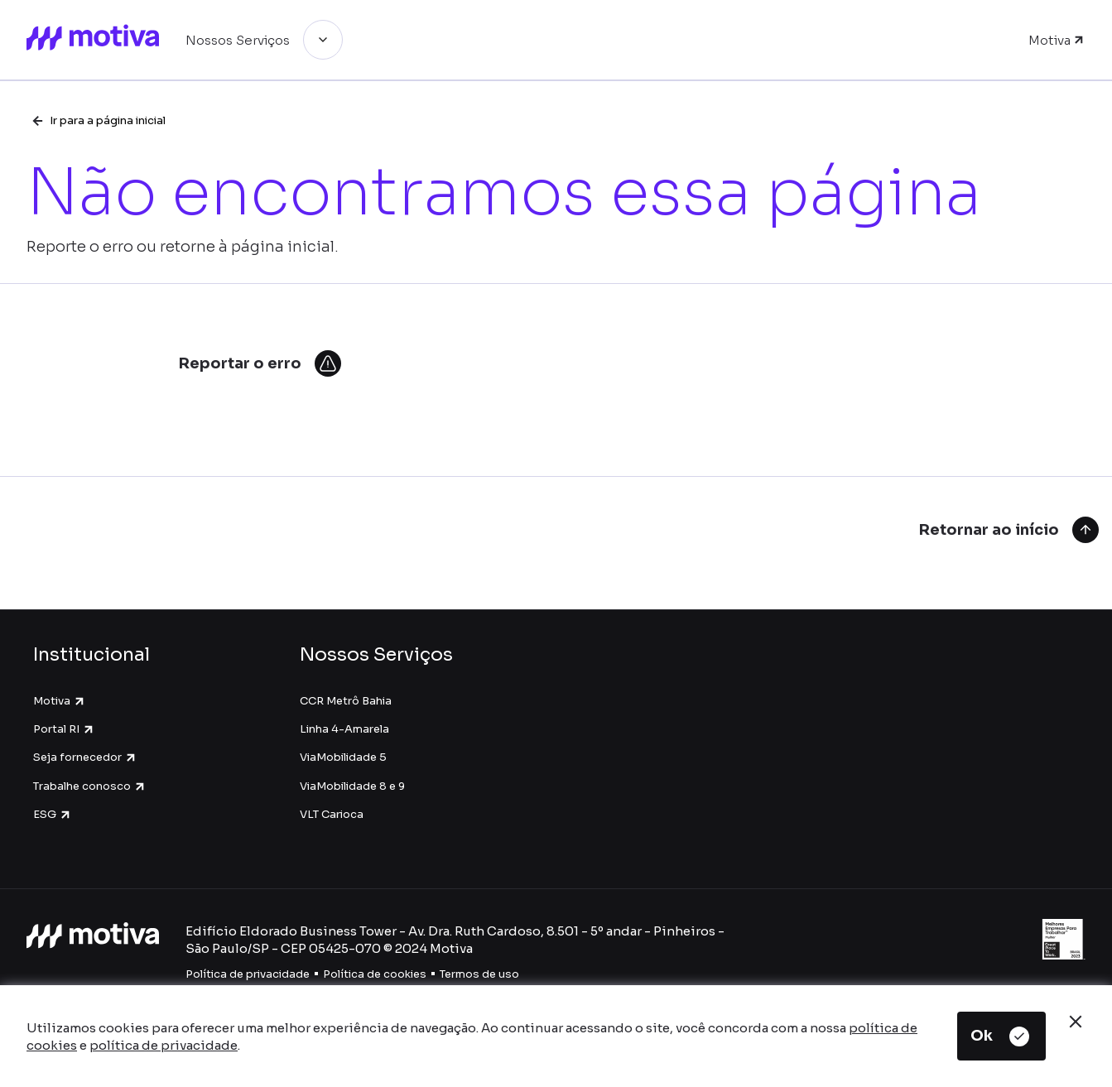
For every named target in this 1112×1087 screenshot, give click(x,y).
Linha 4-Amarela (344, 729)
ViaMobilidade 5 (343, 757)
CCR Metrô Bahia (346, 701)
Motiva (59, 701)
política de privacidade (163, 1045)
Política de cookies (374, 974)
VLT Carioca (331, 814)
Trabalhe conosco (90, 786)
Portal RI (64, 729)
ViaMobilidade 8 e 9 (352, 786)
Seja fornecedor (85, 757)
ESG (52, 814)
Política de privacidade (247, 974)
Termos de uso (479, 974)
